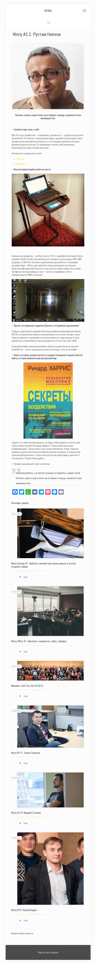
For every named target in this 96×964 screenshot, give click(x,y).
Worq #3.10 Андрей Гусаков (26, 812)
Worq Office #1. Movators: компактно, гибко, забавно (39, 641)
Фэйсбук (21, 164)
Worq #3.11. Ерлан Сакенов (25, 752)
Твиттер (20, 159)
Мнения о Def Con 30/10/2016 (27, 685)
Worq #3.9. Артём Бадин (24, 910)
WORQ (48, 11)
